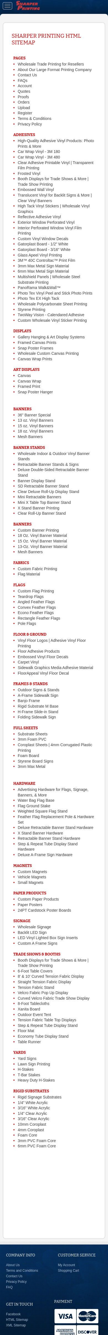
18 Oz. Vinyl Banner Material (42, 535)
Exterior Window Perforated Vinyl (46, 222)
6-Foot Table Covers (35, 971)
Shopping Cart (68, 1271)
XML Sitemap (16, 1325)
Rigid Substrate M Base (38, 706)
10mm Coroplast (32, 1124)
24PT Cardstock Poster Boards (44, 910)
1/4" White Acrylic (33, 1102)
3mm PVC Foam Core (37, 1140)
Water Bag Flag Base (36, 800)
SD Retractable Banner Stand (43, 486)
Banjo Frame (29, 700)
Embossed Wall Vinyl (36, 189)
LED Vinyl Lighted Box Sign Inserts (48, 938)
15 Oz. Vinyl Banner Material (42, 541)
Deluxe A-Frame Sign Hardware (45, 855)
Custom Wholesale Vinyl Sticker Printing (52, 320)
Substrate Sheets (32, 734)
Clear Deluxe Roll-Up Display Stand (48, 491)
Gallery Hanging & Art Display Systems (51, 337)
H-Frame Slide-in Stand (38, 712)
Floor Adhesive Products (39, 651)
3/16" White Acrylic (34, 1108)
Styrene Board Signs (35, 761)
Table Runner (29, 1042)
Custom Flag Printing (36, 591)
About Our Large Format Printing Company (55, 69)
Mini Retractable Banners (39, 497)
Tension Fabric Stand (36, 987)
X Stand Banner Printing (38, 508)
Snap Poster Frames (35, 348)
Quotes (24, 91)
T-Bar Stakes (29, 1075)
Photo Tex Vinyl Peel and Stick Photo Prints (55, 293)
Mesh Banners (30, 436)
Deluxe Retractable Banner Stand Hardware (55, 827)
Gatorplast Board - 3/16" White (44, 249)
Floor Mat (26, 1031)
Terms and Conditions (22, 1271)
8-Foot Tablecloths (33, 1003)
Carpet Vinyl (28, 662)
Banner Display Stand (36, 481)
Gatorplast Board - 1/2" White (43, 244)
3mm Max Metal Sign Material (43, 266)
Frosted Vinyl (29, 173)
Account (25, 86)
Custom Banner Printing (38, 530)
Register (25, 113)
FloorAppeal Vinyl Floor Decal (43, 673)
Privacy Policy (30, 124)
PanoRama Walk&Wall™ (39, 287)
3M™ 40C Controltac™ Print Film (46, 260)
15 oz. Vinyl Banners (35, 426)
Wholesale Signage (34, 927)
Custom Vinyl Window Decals (43, 239)
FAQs (22, 80)
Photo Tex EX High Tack (38, 298)
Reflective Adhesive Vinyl (39, 217)
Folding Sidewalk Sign (37, 717)
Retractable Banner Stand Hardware (49, 838)
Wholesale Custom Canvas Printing (48, 353)
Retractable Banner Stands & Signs (48, 464)
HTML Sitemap (17, 1320)
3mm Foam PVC (32, 739)
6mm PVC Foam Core (37, 1146)
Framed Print (29, 386)
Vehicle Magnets (32, 877)
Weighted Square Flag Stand (43, 811)
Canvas (24, 375)
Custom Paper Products (38, 899)
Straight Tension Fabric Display (44, 982)
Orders (24, 102)
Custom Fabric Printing (37, 569)
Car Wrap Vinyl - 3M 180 (39, 151)
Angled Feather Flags (36, 602)
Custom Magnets (32, 871)
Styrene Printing (31, 309)
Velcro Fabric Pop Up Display (43, 992)
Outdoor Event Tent (34, 1014)
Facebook (13, 1314)
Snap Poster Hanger (35, 392)
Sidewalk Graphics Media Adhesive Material (55, 667)
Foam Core (27, 1135)
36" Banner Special (34, 415)
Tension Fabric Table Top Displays (47, 1020)
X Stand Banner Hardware (40, 833)
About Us (13, 1265)
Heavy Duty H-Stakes (36, 1080)
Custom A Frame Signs (37, 943)
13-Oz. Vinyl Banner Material (42, 546)
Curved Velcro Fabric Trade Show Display (53, 998)
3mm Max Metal (31, 766)
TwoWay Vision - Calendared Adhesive (51, 315)
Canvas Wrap (29, 381)
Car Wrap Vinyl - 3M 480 (39, 157)
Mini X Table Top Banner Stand (44, 502)
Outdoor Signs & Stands (38, 690)
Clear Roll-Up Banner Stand (42, 513)
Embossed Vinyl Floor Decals (43, 657)
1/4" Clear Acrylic (32, 1113)
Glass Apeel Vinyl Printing (40, 255)
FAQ (9, 1287)
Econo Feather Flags (36, 612)
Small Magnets (30, 882)
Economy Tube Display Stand (43, 1036)
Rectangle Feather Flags (39, 618)
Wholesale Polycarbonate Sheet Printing (52, 304)
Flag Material (29, 574)
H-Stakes (26, 1069)
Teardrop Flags (30, 596)
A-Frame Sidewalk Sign (38, 695)
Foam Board (28, 755)
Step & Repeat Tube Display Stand (48, 1025)
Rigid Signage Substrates (39, 1097)
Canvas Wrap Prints (35, 359)
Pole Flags (27, 623)
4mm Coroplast (31, 1130)
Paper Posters (30, 904)
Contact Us (27, 75)
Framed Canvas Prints (37, 342)
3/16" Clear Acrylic (33, 1119)
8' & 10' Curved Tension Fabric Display (51, 976)
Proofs (23, 97)
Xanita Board (29, 1009)
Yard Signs (27, 1058)
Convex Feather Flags (37, 607)
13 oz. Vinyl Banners (35, 420)
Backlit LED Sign (32, 932)
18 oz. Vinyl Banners (35, 431)
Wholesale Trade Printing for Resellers (51, 64)
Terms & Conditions (34, 118)
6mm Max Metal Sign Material (43, 271)
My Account (66, 1265)
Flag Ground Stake (34, 806)
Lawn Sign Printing (34, 1064)
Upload (24, 107)
